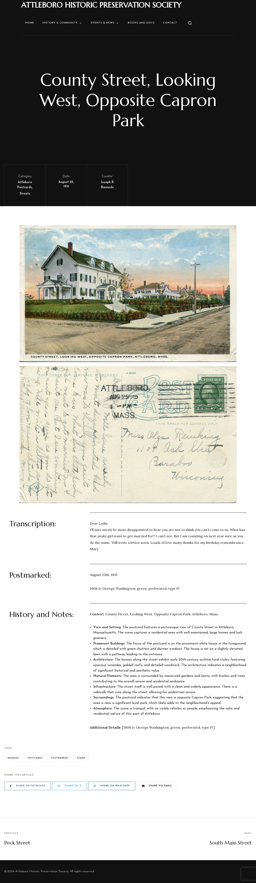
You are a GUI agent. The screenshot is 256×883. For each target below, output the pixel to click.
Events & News (105, 23)
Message (13, 758)
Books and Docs (141, 23)
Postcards (35, 758)
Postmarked (59, 758)
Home (29, 23)
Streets (25, 193)
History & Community (62, 23)
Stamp (81, 758)
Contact (170, 23)
